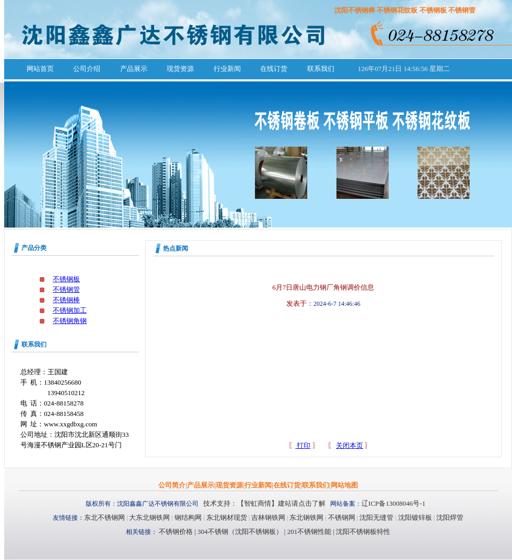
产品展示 (133, 69)
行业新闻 (227, 69)
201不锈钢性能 (308, 531)
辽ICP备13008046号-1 (393, 503)
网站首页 (40, 69)
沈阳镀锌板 (415, 517)
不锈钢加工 (70, 310)
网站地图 (344, 485)
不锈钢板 (66, 279)
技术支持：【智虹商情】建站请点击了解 (264, 503)
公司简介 (171, 485)
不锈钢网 (341, 517)
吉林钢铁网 (268, 517)
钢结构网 (188, 517)
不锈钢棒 (66, 300)
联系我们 (320, 69)
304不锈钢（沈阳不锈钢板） (240, 531)
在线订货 (273, 69)
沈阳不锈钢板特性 (363, 531)
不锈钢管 (66, 289)
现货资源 (180, 69)
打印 (302, 445)
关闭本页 (349, 445)
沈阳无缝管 (376, 517)
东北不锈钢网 (104, 517)
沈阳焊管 (449, 517)
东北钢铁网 (306, 517)
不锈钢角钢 (70, 321)
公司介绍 (86, 69)
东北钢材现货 (226, 517)
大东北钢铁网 (149, 517)
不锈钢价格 (176, 531)
